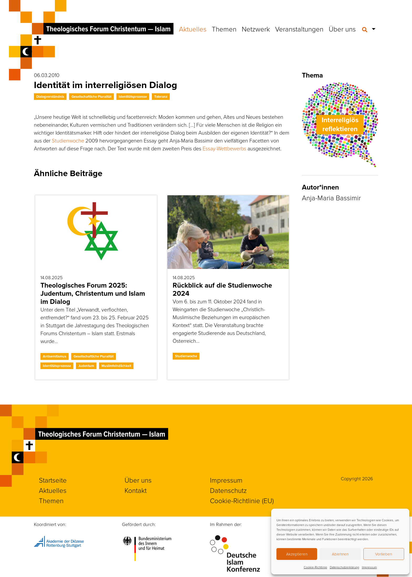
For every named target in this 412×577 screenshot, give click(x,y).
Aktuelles (193, 29)
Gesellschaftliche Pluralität (91, 96)
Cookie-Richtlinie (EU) (242, 501)
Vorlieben (383, 554)
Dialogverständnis (50, 96)
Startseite (53, 480)
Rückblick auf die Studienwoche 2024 (222, 289)
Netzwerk (256, 29)
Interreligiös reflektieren (340, 124)
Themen (224, 29)
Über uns (342, 29)
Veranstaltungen (299, 29)
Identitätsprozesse (133, 96)
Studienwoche (68, 141)
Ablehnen (340, 554)
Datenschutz (228, 491)
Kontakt (136, 491)
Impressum (369, 567)
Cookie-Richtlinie (315, 567)
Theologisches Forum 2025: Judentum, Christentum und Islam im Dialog (92, 293)
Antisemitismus (54, 356)
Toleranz (160, 96)
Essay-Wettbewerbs (224, 148)
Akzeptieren (296, 554)
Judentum (86, 365)
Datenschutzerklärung (344, 567)
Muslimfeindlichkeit (116, 365)
